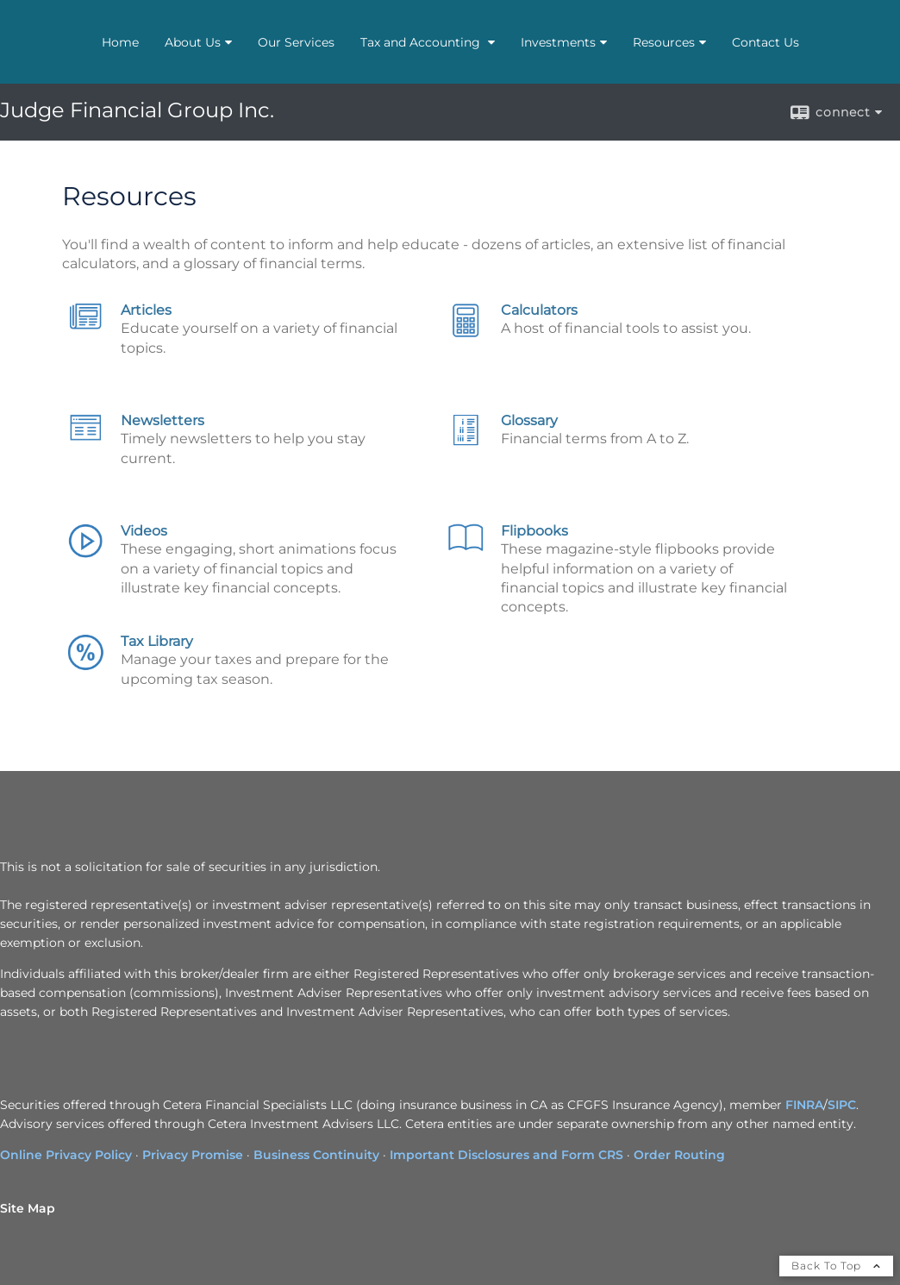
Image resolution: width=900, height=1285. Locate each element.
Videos (144, 531)
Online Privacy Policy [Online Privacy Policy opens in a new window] (66, 1155)
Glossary (529, 420)
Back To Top (836, 1265)
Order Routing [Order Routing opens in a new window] (679, 1155)
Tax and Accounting (422, 42)
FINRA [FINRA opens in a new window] (804, 1105)
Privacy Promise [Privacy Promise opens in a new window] (192, 1155)
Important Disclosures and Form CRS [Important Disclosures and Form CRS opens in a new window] (506, 1155)
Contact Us (765, 42)
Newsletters (162, 420)
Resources (664, 42)
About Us (193, 42)
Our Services (296, 42)
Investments (558, 42)
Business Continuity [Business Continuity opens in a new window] (316, 1155)
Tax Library (157, 641)
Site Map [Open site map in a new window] (27, 1208)
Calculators (539, 310)
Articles (146, 310)
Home (120, 42)
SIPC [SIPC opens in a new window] (842, 1105)
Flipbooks (534, 531)
